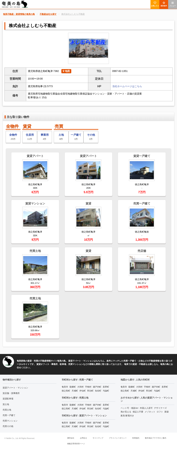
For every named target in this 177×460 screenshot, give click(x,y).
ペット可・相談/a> (129, 408)
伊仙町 (82, 390)
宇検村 (88, 387)
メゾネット (150, 412)
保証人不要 (138, 412)
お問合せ (83, 438)
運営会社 (70, 438)
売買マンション (10, 421)
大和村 (80, 387)
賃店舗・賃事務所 (11, 393)
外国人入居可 (146, 408)
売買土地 (7, 410)
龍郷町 (72, 387)
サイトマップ (98, 438)
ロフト (160, 412)
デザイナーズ (160, 408)
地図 (66, 71)
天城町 (75, 390)
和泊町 (90, 390)
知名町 (98, 390)
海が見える (126, 412)
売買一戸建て (9, 415)
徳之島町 (66, 390)
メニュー (173, 4)
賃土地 (6, 404)
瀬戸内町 (97, 387)
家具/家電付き (127, 415)
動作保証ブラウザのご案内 (155, 438)
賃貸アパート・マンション (15, 387)
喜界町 (106, 387)
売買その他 (8, 426)
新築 (166, 412)
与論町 (106, 390)
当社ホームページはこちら (127, 86)
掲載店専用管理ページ (76, 444)
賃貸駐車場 (8, 398)
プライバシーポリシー (118, 438)
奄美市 (65, 387)
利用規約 (135, 438)
